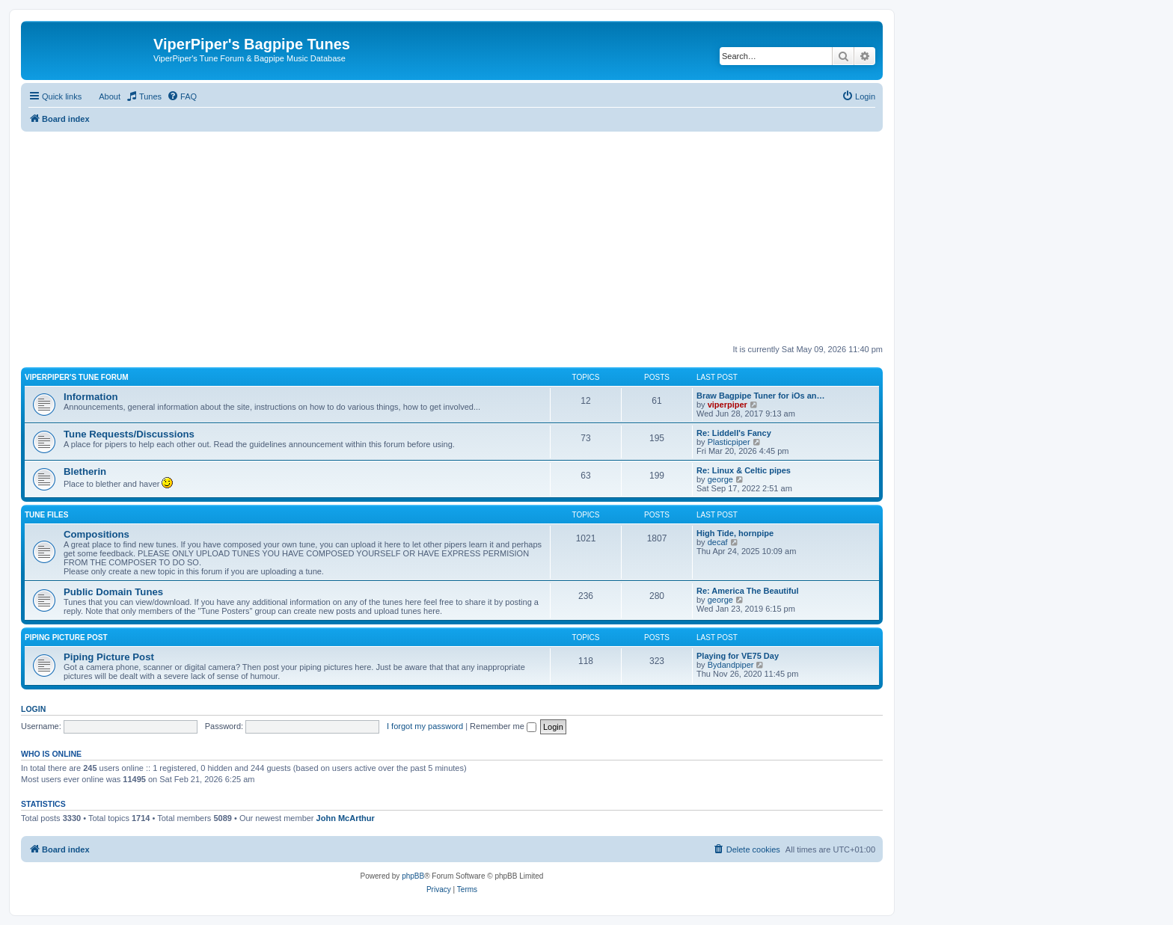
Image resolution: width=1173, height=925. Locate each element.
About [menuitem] (109, 96)
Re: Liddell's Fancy (733, 432)
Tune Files (46, 515)
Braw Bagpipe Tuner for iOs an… (760, 395)
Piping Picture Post (66, 637)
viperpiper (727, 404)
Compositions (96, 534)
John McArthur (345, 818)
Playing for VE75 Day (737, 655)
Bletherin (85, 471)
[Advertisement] (452, 236)
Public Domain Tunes (113, 591)
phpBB (413, 876)
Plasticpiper (729, 441)
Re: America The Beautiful (747, 590)
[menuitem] (144, 96)
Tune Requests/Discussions (129, 434)
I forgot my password (425, 726)
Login (33, 708)
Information (91, 396)
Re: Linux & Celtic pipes (743, 470)
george (720, 479)
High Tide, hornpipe (735, 533)
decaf (718, 542)
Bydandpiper (731, 664)
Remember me (503, 726)
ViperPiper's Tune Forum (77, 377)
